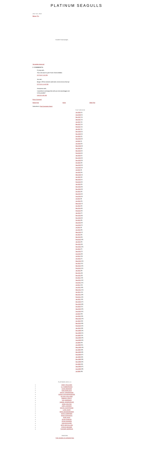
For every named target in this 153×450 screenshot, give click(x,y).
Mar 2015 (78, 179)
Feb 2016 (78, 153)
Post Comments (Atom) (46, 106)
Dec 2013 (78, 215)
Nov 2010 (78, 304)
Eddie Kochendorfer (67, 394)
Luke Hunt (67, 410)
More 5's (36, 16)
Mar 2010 (78, 323)
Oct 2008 (78, 364)
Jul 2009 (78, 342)
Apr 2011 (78, 292)
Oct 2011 (78, 277)
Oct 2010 (78, 306)
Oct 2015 (78, 162)
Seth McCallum (67, 425)
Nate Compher (66, 413)
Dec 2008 (78, 359)
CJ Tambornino (66, 387)
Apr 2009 (78, 349)
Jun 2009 (78, 345)
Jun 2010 (78, 316)
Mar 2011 (78, 294)
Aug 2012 (78, 254)
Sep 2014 (78, 194)
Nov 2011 (78, 275)
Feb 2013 (78, 239)
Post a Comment (37, 99)
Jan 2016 (78, 155)
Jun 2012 (78, 258)
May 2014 (78, 203)
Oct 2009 (78, 335)
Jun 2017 (78, 122)
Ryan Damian (67, 419)
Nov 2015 (78, 160)
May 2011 (78, 290)
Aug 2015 (78, 167)
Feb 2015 (78, 182)
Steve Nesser (66, 427)
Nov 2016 (78, 134)
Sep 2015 (78, 165)
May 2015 (78, 174)
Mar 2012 (78, 266)
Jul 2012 (78, 256)
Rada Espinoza (66, 415)
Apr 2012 (78, 263)
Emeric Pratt (67, 398)
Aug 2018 (78, 115)
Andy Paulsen (66, 385)
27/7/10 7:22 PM (42, 75)
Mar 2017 (78, 124)
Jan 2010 (78, 328)
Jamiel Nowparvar (67, 402)
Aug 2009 (78, 340)
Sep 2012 (78, 251)
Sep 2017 (78, 119)
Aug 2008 (78, 369)
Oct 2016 (78, 136)
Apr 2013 (78, 234)
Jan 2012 (78, 270)
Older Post (92, 102)
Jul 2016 (78, 141)
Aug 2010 (78, 311)
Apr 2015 (78, 177)
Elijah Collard (67, 396)
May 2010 (78, 318)
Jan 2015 (78, 184)
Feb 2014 (78, 210)
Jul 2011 (78, 285)
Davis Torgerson (66, 392)
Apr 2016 (78, 148)
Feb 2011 (78, 297)
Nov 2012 (78, 246)
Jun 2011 (78, 287)
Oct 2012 (78, 249)
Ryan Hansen (67, 421)
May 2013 (78, 232)
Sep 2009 (78, 337)
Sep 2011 (78, 280)
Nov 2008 (78, 361)
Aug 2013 (78, 225)
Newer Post (36, 102)
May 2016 (78, 146)
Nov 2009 (78, 333)
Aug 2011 (78, 282)
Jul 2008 (78, 371)
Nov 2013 (78, 218)
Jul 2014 (78, 198)
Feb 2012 (78, 268)
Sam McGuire (67, 423)
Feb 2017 (78, 126)
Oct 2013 (78, 220)
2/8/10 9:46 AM (42, 95)
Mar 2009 (78, 352)
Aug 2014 (78, 196)
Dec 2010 (78, 301)
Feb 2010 (78, 325)
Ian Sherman (67, 400)
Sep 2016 (78, 138)
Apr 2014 (78, 206)
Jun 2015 (78, 172)
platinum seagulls (76, 5)
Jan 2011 (78, 299)
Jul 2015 (78, 170)
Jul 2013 (78, 227)
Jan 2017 (78, 129)
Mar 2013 (78, 237)
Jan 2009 (78, 357)
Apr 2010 (78, 321)
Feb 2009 (78, 354)
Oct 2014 (78, 191)
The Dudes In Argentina (65, 438)
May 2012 (78, 261)
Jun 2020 (78, 112)
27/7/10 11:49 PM (42, 84)
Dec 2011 (78, 273)
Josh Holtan (67, 404)
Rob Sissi (66, 417)
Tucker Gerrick (66, 429)
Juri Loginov (67, 406)
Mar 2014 (78, 208)
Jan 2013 (78, 242)
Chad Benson (67, 388)
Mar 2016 (78, 150)
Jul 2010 (78, 314)
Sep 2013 (78, 222)
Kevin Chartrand (66, 408)
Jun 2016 (78, 143)
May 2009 (78, 347)
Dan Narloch (67, 390)
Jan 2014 (78, 213)
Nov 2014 (78, 189)
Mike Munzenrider (67, 411)
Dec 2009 (78, 330)
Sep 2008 (78, 366)
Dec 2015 (78, 158)
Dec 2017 (78, 117)
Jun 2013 (78, 230)
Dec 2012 (78, 244)
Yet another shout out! (38, 64)
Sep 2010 (78, 309)
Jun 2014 (78, 201)
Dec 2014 (78, 186)
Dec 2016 (78, 131)
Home (64, 102)
